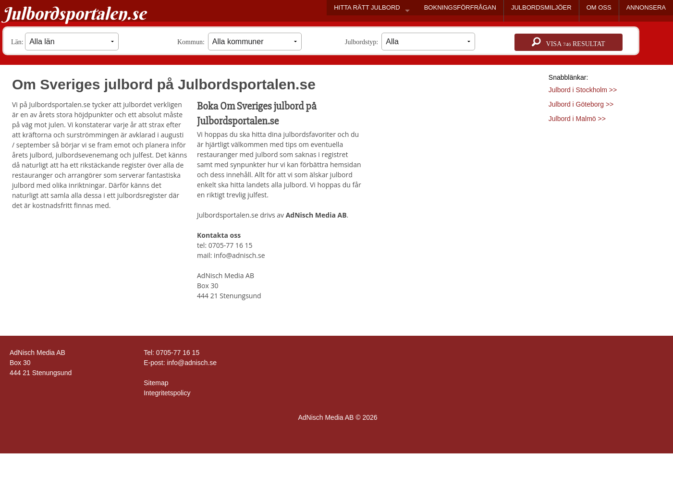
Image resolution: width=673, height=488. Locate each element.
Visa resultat (568, 42)
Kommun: (239, 41)
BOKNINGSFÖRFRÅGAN (460, 7)
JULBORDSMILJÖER (541, 7)
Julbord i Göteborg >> (581, 104)
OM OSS (599, 7)
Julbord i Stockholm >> (583, 90)
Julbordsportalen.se (74, 13)
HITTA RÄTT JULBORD (367, 7)
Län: (65, 41)
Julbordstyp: (410, 41)
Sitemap (156, 383)
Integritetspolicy (167, 393)
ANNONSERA (646, 7)
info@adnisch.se (192, 362)
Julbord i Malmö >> (577, 118)
